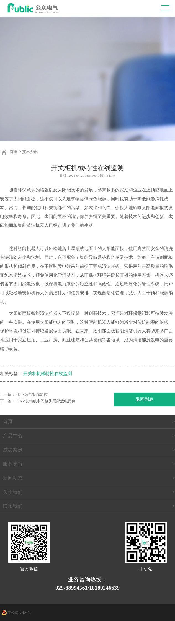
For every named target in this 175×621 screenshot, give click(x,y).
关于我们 (13, 492)
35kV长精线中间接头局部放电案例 (46, 401)
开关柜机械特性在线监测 (47, 373)
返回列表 (144, 399)
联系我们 (13, 506)
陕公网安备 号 (19, 612)
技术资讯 (30, 152)
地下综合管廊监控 (32, 395)
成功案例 (13, 450)
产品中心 (13, 435)
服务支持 (13, 464)
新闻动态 (13, 478)
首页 (13, 152)
